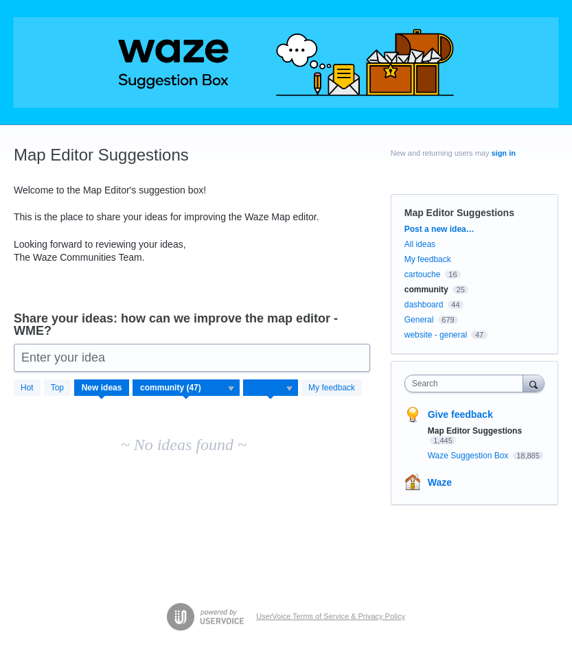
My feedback (331, 387)
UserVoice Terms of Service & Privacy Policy (330, 616)
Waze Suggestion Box (469, 455)
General (419, 320)
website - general (435, 335)
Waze (440, 482)
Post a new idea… (439, 229)
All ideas (419, 244)
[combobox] (467, 383)
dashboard (424, 304)
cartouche (422, 274)
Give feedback (460, 414)
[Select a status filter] (271, 388)
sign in (503, 153)
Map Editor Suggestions (475, 431)
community (426, 289)
